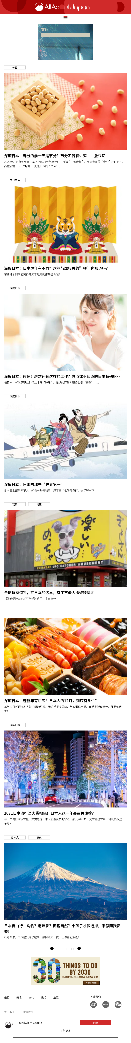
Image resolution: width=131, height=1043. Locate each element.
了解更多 (65, 1030)
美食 (19, 997)
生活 (56, 997)
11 (72, 949)
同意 (95, 1023)
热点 (43, 997)
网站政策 (28, 1012)
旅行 (7, 997)
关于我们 (9, 1012)
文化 (31, 997)
